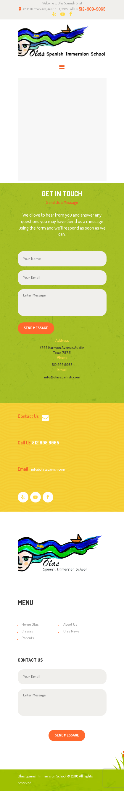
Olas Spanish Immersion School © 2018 (48, 776)
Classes (27, 631)
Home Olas (30, 624)
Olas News (71, 631)
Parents (28, 637)
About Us (70, 624)
